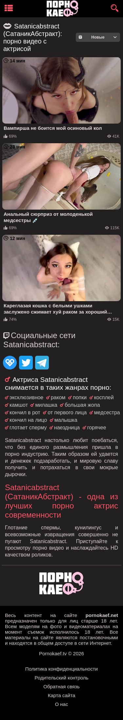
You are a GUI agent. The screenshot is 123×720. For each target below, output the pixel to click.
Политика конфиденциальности (61, 669)
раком (58, 397)
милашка (46, 405)
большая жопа (82, 405)
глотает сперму (28, 427)
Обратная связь (61, 686)
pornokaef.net (102, 615)
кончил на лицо (28, 420)
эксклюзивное (26, 397)
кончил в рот (25, 412)
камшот (19, 405)
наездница (67, 427)
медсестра (107, 412)
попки (80, 397)
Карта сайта (61, 695)
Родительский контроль (62, 677)
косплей (104, 397)
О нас (61, 704)
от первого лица (67, 412)
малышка (65, 420)
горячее (96, 427)
